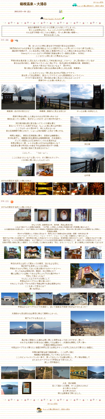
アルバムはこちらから (52, 19)
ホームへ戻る (98, 2)
